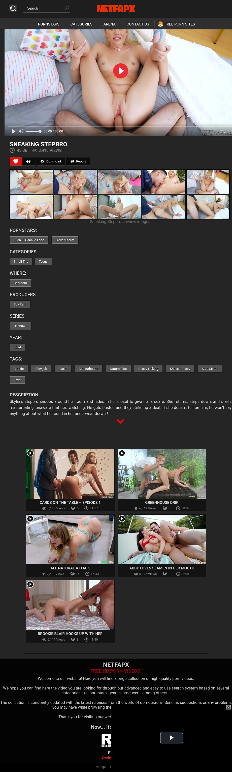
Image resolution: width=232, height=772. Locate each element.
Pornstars (48, 24)
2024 (17, 347)
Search (13, 8)
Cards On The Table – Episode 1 (70, 502)
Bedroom (20, 283)
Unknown (20, 326)
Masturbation (88, 369)
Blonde (19, 369)
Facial (63, 369)
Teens (43, 261)
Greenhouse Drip (162, 502)
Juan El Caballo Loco (29, 240)
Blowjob (41, 369)
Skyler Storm (65, 240)
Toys (17, 380)
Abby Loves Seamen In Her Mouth (161, 568)
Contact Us (137, 24)
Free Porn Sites (179, 24)
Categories (81, 24)
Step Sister (210, 369)
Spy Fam (20, 304)
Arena (110, 24)
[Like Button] (16, 161)
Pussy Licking (148, 369)
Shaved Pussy (180, 369)
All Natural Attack (70, 568)
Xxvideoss (111, 758)
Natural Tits (118, 369)
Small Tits (21, 261)
